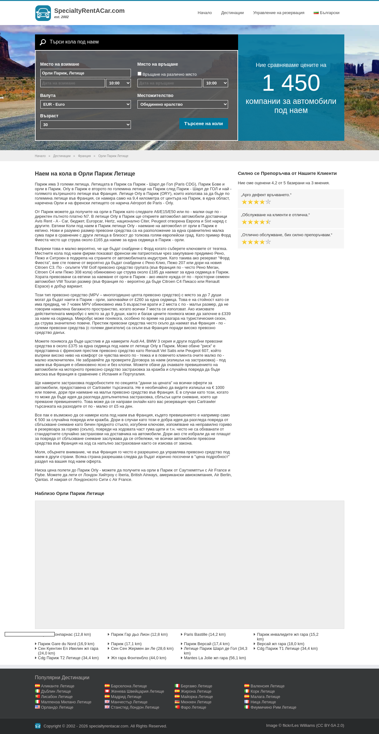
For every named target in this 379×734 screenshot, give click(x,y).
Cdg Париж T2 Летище (59, 657)
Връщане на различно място (169, 74)
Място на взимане (59, 64)
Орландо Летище (57, 707)
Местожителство (155, 95)
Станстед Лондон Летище (135, 707)
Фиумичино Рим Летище (274, 707)
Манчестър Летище (129, 702)
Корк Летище (263, 691)
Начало (205, 12)
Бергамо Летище (196, 686)
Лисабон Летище (56, 696)
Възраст (49, 115)
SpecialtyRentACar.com (89, 10)
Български (326, 12)
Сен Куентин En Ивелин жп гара (68, 648)
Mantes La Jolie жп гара (206, 657)
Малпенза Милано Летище (66, 702)
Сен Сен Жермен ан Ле (133, 648)
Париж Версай (198, 643)
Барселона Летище (129, 686)
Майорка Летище (197, 696)
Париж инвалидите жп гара (282, 634)
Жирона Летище (196, 691)
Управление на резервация (278, 12)
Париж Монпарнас (55, 634)
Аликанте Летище (57, 686)
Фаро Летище (193, 707)
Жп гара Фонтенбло (129, 657)
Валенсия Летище (268, 686)
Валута (48, 95)
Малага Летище (265, 696)
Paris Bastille (195, 634)
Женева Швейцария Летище (137, 691)
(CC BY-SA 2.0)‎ (330, 725)
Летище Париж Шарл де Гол (210, 648)
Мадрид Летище (126, 696)
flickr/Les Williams (299, 725)
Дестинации (232, 12)
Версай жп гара (271, 643)
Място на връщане (157, 64)
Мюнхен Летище (196, 702)
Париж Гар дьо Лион (130, 634)
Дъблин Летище (56, 691)
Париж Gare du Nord (57, 643)
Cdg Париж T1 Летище (278, 648)
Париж (117, 643)
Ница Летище (263, 702)
